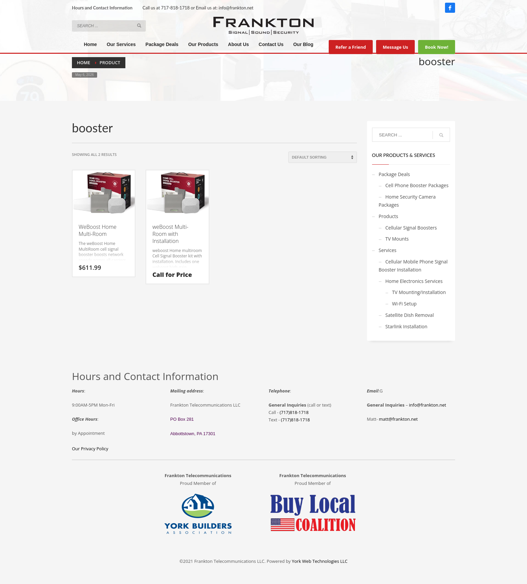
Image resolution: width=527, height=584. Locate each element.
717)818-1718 (296, 420)
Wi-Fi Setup (404, 303)
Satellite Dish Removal (410, 315)
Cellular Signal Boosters (411, 227)
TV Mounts (397, 239)
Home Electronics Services (414, 281)
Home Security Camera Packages (407, 201)
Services (388, 250)
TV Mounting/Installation (419, 292)
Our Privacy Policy (90, 449)
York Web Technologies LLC (320, 561)
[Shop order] (322, 157)
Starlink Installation (407, 326)
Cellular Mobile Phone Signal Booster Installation (413, 265)
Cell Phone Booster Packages (417, 185)
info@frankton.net (236, 7)
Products (388, 216)
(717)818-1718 (294, 412)
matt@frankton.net (398, 419)
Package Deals (394, 174)
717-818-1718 (175, 7)
